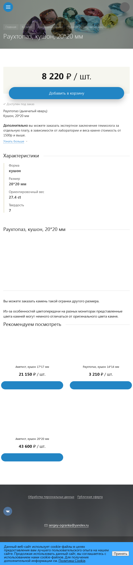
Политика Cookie (72, 560)
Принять (120, 553)
